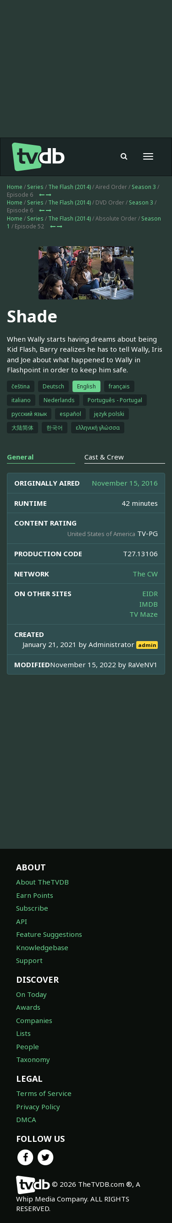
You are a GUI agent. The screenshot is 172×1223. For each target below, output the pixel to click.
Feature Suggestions (49, 934)
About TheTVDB (42, 881)
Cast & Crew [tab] (104, 456)
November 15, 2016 (125, 482)
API (21, 921)
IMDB (148, 604)
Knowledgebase (42, 947)
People (27, 1046)
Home (14, 187)
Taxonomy (33, 1059)
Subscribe (32, 908)
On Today (31, 994)
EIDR (150, 593)
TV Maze (143, 614)
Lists (23, 1033)
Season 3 (144, 187)
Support (29, 960)
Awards (28, 1007)
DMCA (26, 1119)
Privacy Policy (38, 1106)
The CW (145, 573)
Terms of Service (44, 1093)
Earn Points (34, 895)
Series (35, 187)
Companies (34, 1020)
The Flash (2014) (69, 187)
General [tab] (20, 456)
